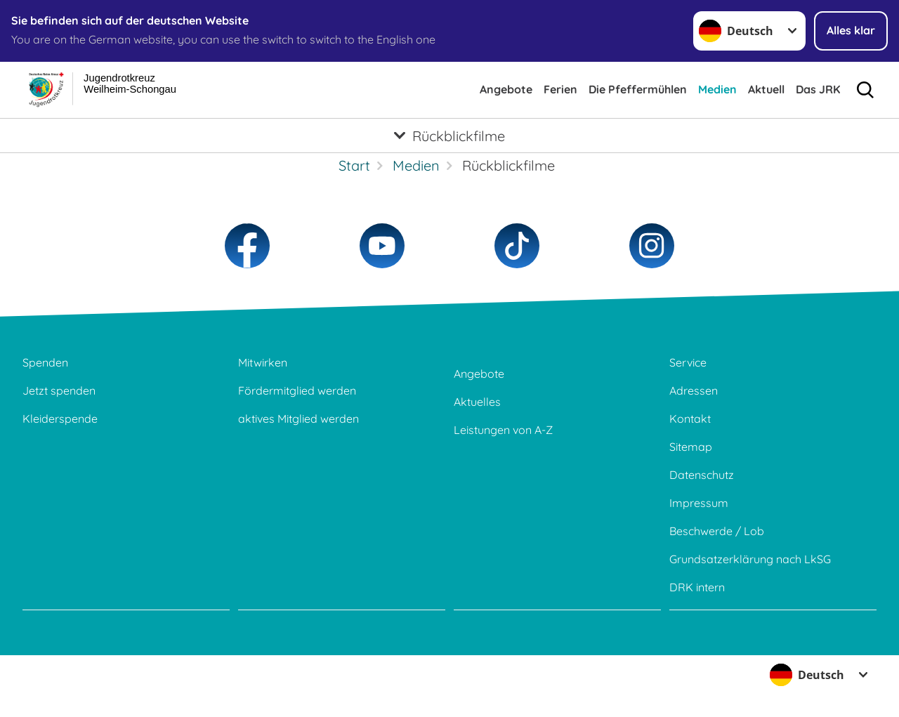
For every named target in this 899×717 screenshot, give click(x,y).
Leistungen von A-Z (503, 430)
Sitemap (690, 447)
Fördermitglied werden (297, 390)
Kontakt (690, 419)
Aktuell (766, 89)
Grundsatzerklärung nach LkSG (750, 559)
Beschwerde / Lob (716, 531)
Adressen (693, 390)
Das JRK (818, 89)
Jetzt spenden (59, 390)
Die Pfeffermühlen (638, 89)
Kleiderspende (60, 419)
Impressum (698, 503)
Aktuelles (477, 402)
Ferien (560, 89)
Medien (717, 89)
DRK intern (697, 587)
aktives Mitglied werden (298, 419)
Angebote (506, 89)
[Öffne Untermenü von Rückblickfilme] (449, 135)
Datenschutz (701, 475)
